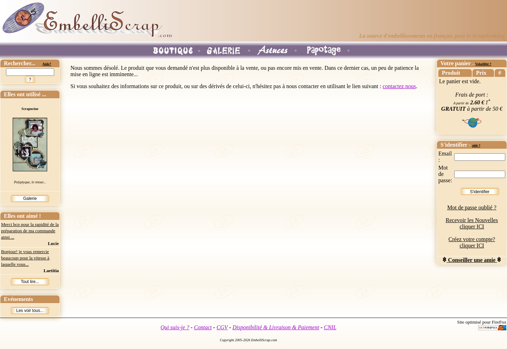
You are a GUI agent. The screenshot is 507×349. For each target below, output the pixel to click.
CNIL (330, 327)
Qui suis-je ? (175, 327)
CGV (222, 327)
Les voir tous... (30, 310)
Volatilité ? (483, 64)
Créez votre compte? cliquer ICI (472, 242)
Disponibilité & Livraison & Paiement (275, 327)
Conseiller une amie (472, 260)
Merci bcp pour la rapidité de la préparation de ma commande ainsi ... (30, 231)
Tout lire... (30, 281)
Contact (203, 327)
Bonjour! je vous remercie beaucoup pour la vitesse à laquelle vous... (25, 258)
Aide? (46, 64)
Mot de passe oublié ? (471, 207)
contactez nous (399, 86)
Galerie (30, 198)
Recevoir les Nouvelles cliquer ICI (472, 223)
